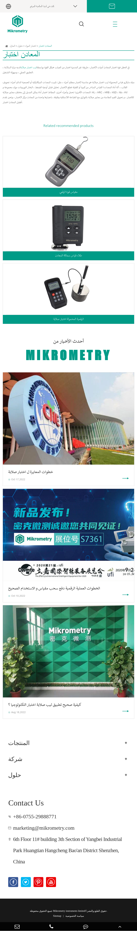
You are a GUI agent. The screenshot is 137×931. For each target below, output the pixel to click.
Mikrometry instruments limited (69, 911)
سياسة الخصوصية (74, 916)
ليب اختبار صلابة (28, 67)
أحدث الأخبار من (68, 351)
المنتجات (19, 743)
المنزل (12, 46)
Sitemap (57, 916)
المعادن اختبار (45, 46)
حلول (20, 46)
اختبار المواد (30, 46)
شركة (15, 759)
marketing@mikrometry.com (43, 828)
